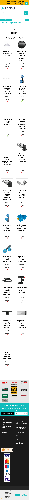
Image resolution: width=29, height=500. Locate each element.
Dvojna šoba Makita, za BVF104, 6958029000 (7, 258)
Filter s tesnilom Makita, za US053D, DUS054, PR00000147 (22, 323)
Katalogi (5, 430)
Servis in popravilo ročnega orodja (6, 426)
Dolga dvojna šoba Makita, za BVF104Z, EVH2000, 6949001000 (22, 157)
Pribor (19, 22)
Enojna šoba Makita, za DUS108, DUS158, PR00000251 (7, 90)
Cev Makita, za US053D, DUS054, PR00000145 (7, 355)
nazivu (26, 29)
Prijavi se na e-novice (7, 413)
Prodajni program (7, 422)
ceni (21, 29)
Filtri (27, 20)
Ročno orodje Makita (11, 22)
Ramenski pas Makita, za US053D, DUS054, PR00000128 (7, 291)
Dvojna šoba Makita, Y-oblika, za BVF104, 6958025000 (7, 227)
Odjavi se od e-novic (21, 413)
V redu (17, 495)
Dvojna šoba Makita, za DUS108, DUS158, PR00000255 (22, 90)
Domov (3, 22)
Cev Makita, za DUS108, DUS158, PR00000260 (7, 122)
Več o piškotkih (24, 495)
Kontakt (5, 432)
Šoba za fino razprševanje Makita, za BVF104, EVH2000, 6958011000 (7, 195)
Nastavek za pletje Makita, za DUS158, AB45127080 (7, 54)
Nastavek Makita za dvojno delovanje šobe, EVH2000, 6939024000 (22, 124)
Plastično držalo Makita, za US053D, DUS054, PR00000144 (7, 323)
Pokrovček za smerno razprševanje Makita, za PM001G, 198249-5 (21, 56)
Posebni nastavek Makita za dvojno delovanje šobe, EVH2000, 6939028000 (7, 159)
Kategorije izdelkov (6, 20)
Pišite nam (6, 435)
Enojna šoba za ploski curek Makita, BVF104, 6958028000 (22, 227)
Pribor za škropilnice (7, 23)
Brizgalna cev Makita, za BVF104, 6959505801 (21, 258)
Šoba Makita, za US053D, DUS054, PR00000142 (22, 290)
